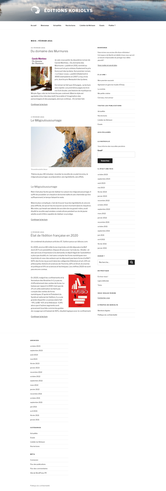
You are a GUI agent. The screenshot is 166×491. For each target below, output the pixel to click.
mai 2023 (101, 188)
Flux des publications (38, 464)
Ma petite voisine (104, 93)
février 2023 (102, 192)
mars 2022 (102, 213)
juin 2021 (101, 235)
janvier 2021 (102, 248)
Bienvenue (45, 25)
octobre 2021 (103, 226)
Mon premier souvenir (106, 80)
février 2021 (102, 244)
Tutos (100, 285)
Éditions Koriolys (68, 10)
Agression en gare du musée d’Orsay (111, 85)
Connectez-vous (104, 298)
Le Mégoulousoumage (46, 120)
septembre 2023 (104, 179)
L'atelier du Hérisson (37, 442)
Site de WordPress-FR (38, 473)
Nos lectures (70, 25)
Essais (101, 25)
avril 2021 (101, 239)
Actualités (57, 25)
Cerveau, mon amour (105, 98)
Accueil (33, 25)
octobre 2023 (103, 174)
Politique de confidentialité (107, 315)
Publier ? (112, 25)
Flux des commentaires (38, 468)
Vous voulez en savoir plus (107, 65)
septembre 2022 (104, 209)
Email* (116, 153)
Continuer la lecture (39, 104)
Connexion (34, 460)
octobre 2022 (103, 205)
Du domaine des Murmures (49, 51)
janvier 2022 (102, 218)
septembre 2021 (104, 231)
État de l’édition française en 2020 (54, 235)
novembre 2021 (103, 222)
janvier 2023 (102, 196)
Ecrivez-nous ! (103, 276)
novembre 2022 (104, 200)
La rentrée (101, 89)
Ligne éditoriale (103, 281)
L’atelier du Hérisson (87, 25)
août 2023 (101, 183)
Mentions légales (104, 311)
